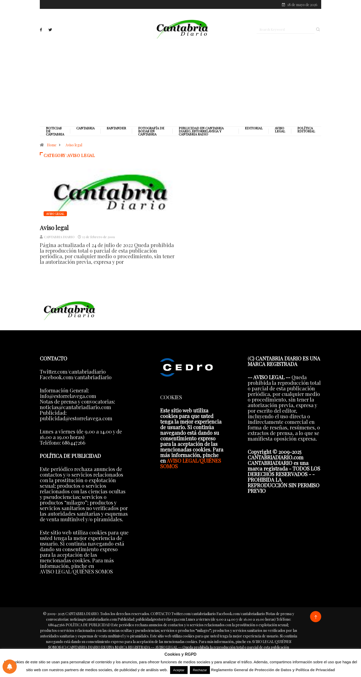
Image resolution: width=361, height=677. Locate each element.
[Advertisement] (180, 82)
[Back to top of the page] (316, 618)
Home (52, 146)
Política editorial (306, 131)
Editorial (254, 129)
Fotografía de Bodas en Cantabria (151, 132)
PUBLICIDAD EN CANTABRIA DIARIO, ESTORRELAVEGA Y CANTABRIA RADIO (201, 132)
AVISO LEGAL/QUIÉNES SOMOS (190, 464)
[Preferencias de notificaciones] (10, 666)
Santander (116, 129)
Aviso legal (280, 131)
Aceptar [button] (179, 670)
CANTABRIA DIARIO (59, 237)
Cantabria (85, 129)
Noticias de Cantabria (55, 132)
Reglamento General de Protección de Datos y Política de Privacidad (273, 670)
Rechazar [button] (200, 670)
